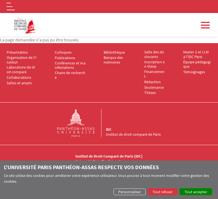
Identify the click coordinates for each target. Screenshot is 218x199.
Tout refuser (163, 191)
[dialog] (109, 180)
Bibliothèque (114, 52)
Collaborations (19, 77)
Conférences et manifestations (70, 65)
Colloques (63, 52)
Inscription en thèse (154, 64)
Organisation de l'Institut (21, 60)
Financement (154, 74)
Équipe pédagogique (197, 64)
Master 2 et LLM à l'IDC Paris (196, 54)
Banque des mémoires (114, 60)
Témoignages (194, 72)
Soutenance (154, 87)
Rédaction (152, 82)
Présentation (17, 52)
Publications (65, 58)
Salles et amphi (19, 83)
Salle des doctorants (154, 54)
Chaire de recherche (70, 75)
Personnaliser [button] (129, 191)
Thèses (150, 92)
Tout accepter (196, 191)
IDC (109, 129)
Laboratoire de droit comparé (21, 69)
